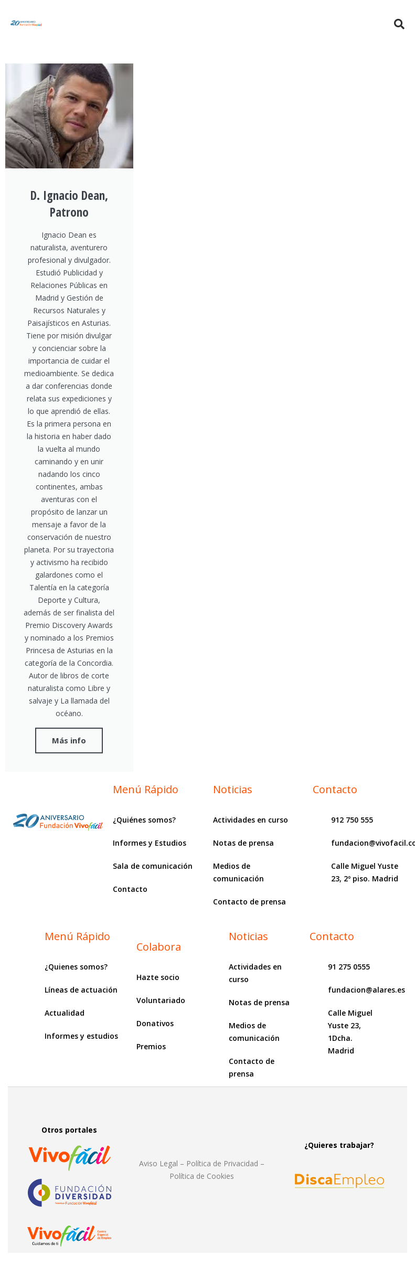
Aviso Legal (158, 1163)
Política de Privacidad (222, 1163)
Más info (69, 740)
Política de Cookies (201, 1176)
